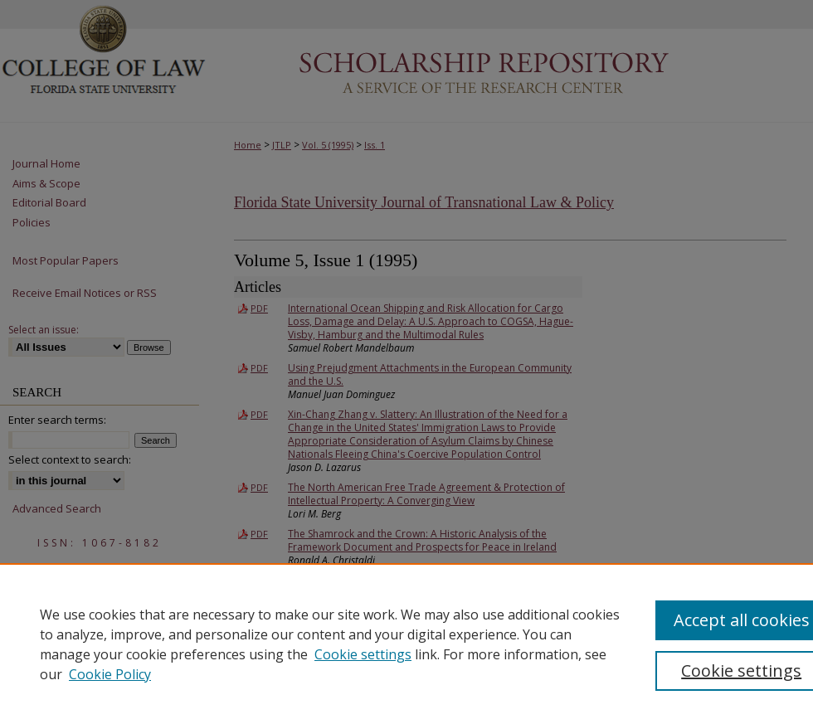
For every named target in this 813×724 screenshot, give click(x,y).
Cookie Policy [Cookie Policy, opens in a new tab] (110, 674)
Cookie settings (362, 654)
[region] (406, 643)
